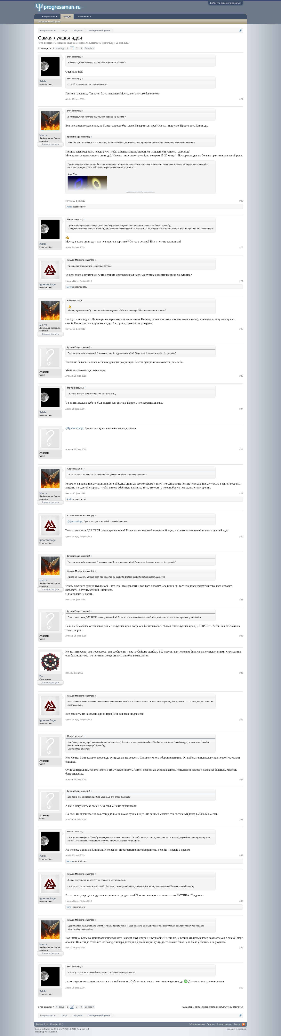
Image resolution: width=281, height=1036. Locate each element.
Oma (69, 907)
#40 (241, 988)
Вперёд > (89, 48)
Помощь (211, 1024)
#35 (241, 779)
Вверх (237, 1024)
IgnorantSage (108, 43)
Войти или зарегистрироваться (225, 3)
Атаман (44, 371)
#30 (241, 536)
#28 (241, 449)
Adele (42, 81)
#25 (241, 329)
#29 (241, 493)
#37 (241, 855)
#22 (241, 201)
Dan (41, 676)
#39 (241, 947)
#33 (241, 673)
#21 (241, 99)
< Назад (60, 48)
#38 (241, 901)
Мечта (43, 135)
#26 (241, 376)
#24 (241, 281)
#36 (241, 819)
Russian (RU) (56, 1024)
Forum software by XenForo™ (62, 1029)
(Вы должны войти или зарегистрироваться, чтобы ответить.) (212, 1007)
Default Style (42, 1024)
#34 (241, 719)
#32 (241, 636)
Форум (67, 16)
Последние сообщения (49, 21)
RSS (243, 1024)
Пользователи (84, 16)
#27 (241, 409)
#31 (241, 599)
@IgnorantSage (74, 428)
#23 (241, 247)
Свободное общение (65, 43)
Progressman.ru (49, 16)
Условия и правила (236, 1029)
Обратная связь (197, 1024)
